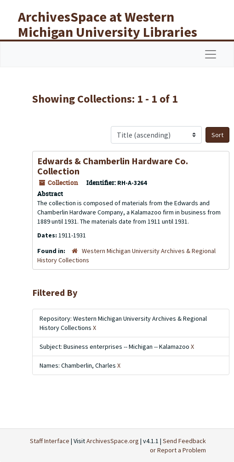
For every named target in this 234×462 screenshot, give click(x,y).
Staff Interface (49, 441)
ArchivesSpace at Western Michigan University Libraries (107, 24)
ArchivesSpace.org (112, 441)
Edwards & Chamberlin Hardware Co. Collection (112, 166)
